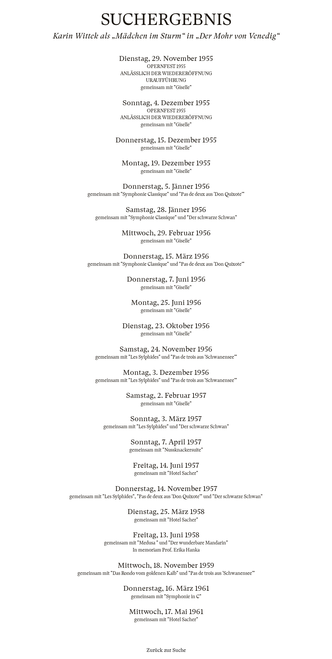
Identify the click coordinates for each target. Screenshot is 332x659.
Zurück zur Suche (166, 650)
